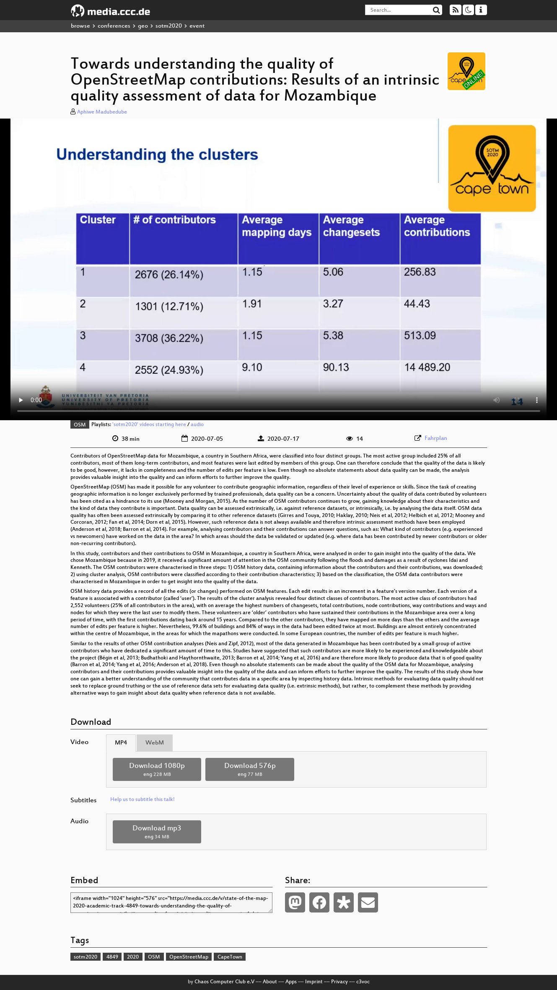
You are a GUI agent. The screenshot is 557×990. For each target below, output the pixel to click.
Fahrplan (436, 438)
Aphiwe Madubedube (102, 112)
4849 (112, 957)
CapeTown (230, 957)
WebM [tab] (154, 743)
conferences (114, 26)
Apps (291, 982)
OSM (80, 425)
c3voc (363, 982)
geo (143, 26)
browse (80, 26)
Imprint (314, 982)
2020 (133, 957)
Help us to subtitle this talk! (142, 800)
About (270, 982)
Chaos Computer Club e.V (224, 982)
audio (197, 425)
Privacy (339, 982)
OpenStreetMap (188, 957)
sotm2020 (168, 26)
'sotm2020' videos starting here (149, 425)
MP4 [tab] (121, 743)
